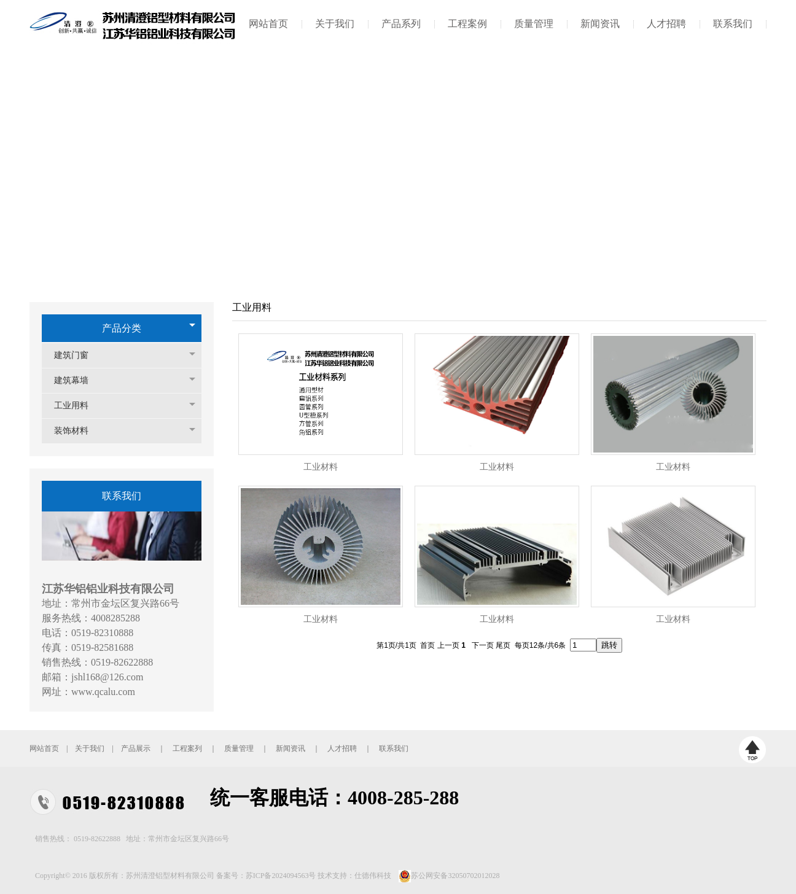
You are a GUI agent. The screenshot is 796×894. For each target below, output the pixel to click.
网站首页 (268, 23)
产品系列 (401, 23)
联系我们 (732, 23)
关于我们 (334, 23)
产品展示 (135, 748)
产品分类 (121, 328)
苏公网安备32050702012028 (455, 875)
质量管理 (533, 23)
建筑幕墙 (77, 380)
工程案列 (187, 748)
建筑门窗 (77, 355)
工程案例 (467, 23)
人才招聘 (666, 23)
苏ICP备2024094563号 (281, 875)
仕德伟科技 (372, 875)
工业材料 (320, 467)
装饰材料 (77, 430)
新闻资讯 (600, 23)
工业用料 (77, 405)
